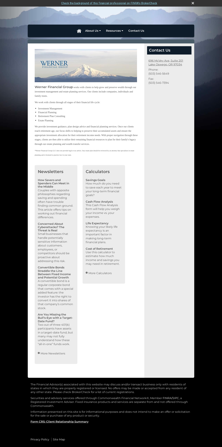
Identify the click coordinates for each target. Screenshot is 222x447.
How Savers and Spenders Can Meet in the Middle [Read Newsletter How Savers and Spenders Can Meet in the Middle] (53, 183)
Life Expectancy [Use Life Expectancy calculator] (97, 223)
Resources (113, 30)
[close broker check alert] (192, 3)
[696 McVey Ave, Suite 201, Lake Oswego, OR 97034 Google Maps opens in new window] (165, 63)
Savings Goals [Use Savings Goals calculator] (95, 180)
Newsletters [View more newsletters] (50, 171)
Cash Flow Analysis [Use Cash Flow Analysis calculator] (99, 201)
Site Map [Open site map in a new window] (59, 439)
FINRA (167, 398)
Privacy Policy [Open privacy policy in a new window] (40, 439)
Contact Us (136, 30)
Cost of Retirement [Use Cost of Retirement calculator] (99, 248)
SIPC (175, 398)
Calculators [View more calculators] (98, 171)
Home (79, 31)
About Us (91, 30)
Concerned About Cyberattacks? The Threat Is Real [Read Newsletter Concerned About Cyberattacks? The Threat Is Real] (51, 227)
